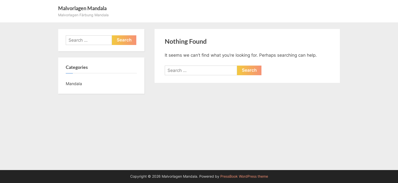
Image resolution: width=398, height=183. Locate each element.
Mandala (74, 83)
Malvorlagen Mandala (82, 8)
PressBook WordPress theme (244, 176)
